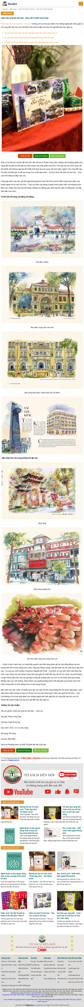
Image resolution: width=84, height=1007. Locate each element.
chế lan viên (79, 982)
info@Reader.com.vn (52, 995)
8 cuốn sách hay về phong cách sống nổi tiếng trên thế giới (29, 37)
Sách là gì (71, 982)
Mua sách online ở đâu (75, 979)
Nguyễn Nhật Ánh (49, 965)
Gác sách (60, 965)
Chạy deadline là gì (50, 979)
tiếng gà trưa (13, 985)
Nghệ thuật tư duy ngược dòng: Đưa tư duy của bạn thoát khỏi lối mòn (30, 830)
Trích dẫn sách (35, 968)
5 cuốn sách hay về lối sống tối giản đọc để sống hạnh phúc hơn (31, 42)
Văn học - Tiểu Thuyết (8, 961)
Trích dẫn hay (35, 965)
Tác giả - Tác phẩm (37, 961)
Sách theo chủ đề (24, 965)
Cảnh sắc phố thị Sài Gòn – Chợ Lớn (16, 24)
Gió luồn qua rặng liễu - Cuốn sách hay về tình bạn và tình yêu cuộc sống (72, 810)
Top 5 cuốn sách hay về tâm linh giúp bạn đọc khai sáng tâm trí (30, 33)
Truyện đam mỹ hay (50, 968)
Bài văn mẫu (61, 968)
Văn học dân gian (36, 972)
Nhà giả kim (5, 985)
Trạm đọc (60, 961)
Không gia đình (23, 975)
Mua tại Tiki (25, 156)
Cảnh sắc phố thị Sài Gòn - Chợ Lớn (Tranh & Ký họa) (36, 9)
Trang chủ (4, 9)
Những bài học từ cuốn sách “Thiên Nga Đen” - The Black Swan (29, 809)
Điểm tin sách (48, 961)
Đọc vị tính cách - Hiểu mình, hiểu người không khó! (72, 830)
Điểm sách (13, 9)
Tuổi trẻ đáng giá (24, 985)
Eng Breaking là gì (74, 975)
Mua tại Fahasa (41, 156)
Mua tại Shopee (57, 156)
